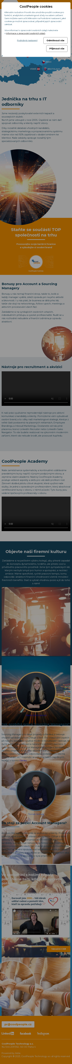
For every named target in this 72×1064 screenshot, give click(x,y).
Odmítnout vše (55, 40)
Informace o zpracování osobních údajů (25, 33)
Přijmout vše (56, 48)
